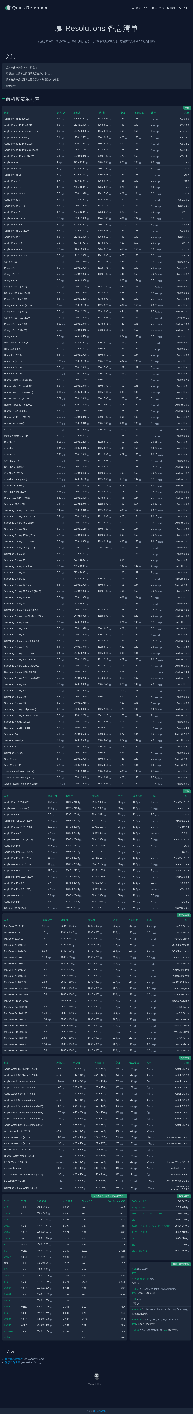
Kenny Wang (99, 1411)
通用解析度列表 (14, 1359)
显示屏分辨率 (12, 1362)
